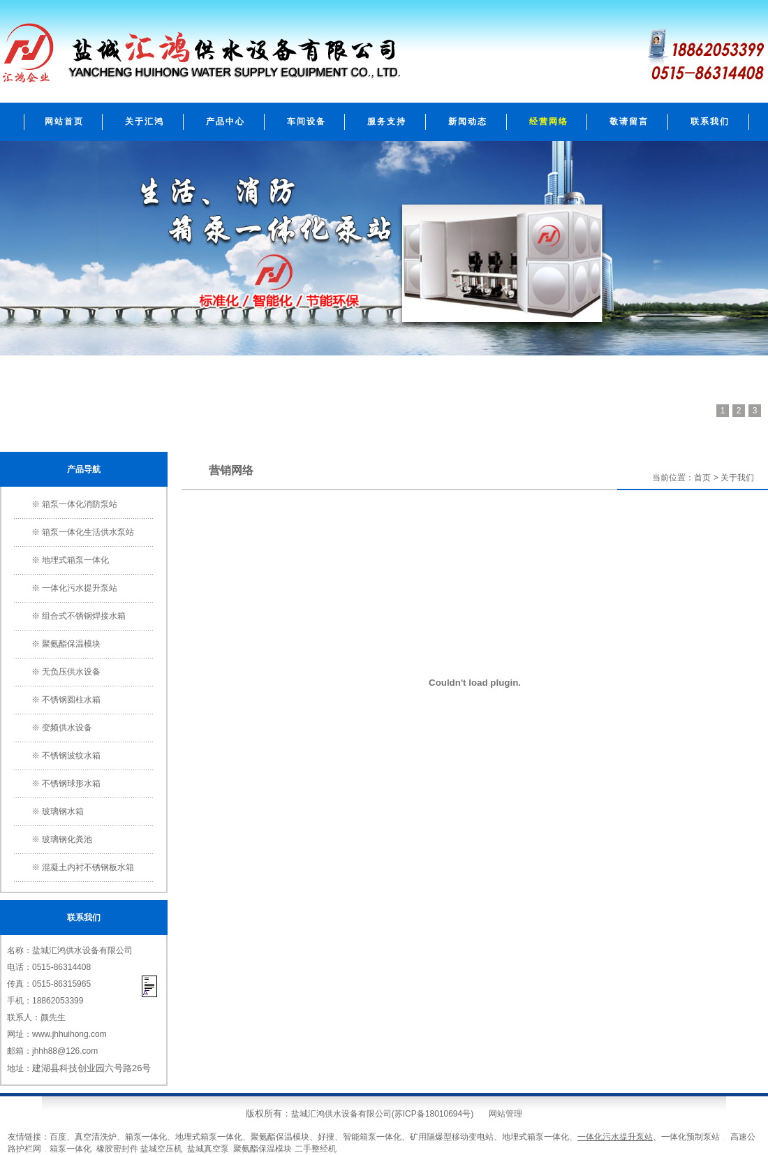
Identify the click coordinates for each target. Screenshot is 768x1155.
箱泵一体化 (146, 1137)
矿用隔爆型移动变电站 (452, 1137)
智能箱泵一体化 (372, 1137)
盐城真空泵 (208, 1149)
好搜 (326, 1137)
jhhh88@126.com (65, 1051)
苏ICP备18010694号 (432, 1114)
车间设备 (306, 121)
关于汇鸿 (144, 121)
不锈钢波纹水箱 (71, 755)
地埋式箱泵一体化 (75, 560)
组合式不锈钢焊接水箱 (84, 616)
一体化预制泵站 (690, 1137)
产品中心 (225, 121)
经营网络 (548, 121)
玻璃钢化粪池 (67, 839)
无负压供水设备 (71, 672)
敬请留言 (629, 121)
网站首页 (64, 121)
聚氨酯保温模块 (71, 644)
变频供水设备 (67, 728)
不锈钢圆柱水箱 (71, 700)
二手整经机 (316, 1149)
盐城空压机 (161, 1149)
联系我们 (710, 121)
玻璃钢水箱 (63, 811)
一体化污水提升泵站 (79, 588)
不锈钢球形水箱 (71, 783)
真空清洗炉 (96, 1137)
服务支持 (386, 121)
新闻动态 (467, 121)
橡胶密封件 (117, 1149)
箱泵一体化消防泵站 (79, 504)
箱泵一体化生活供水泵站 (88, 532)
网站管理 (505, 1114)
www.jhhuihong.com (69, 1034)
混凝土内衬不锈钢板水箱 (88, 867)
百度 (58, 1137)
